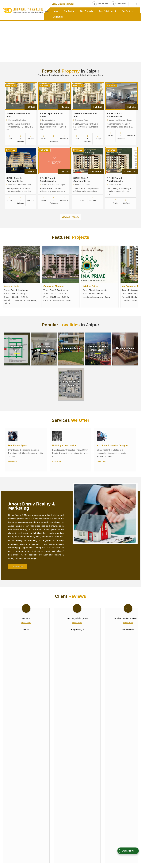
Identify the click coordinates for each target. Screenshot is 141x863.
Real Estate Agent (107, 11)
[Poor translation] (10, 826)
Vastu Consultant (115, 752)
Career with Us (9, 782)
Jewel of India (51, 286)
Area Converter (9, 777)
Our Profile (69, 11)
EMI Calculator (28, 777)
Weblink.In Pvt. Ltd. (34, 808)
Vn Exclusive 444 (13, 286)
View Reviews (70, 652)
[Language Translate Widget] (79, 797)
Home (55, 11)
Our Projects (128, 11)
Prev (6, 276)
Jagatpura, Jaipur (71, 348)
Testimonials (26, 782)
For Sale (10, 85)
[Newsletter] (22, 749)
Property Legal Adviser (84, 756)
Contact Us (58, 16)
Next (134, 276)
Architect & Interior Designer (112, 445)
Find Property (87, 11)
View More (12, 462)
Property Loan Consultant (119, 756)
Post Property (8, 772)
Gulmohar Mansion (93, 286)
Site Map (6, 786)
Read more (18, 566)
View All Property (70, 217)
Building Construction (64, 445)
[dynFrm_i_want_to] (119, 694)
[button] (63, 4)
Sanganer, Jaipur (125, 348)
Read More (26, 623)
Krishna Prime (130, 286)
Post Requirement (28, 772)
